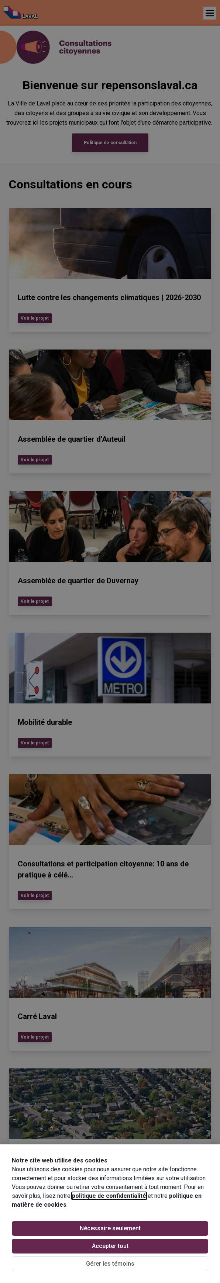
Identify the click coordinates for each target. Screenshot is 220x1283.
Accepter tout (110, 1245)
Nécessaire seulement (110, 1228)
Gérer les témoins (110, 1263)
